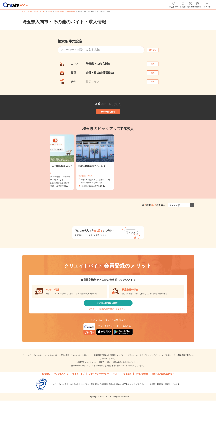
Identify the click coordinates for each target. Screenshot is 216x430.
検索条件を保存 (108, 122)
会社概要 (127, 395)
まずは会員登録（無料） (108, 319)
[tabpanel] (108, 176)
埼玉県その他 (59, 11)
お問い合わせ (142, 395)
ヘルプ (116, 395)
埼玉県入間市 (70, 11)
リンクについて (61, 395)
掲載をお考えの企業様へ (163, 395)
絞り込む (155, 50)
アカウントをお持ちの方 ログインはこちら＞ (108, 328)
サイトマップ (78, 395)
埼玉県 (50, 11)
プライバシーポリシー (99, 395)
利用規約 (46, 395)
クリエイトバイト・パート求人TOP (33, 11)
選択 (155, 65)
